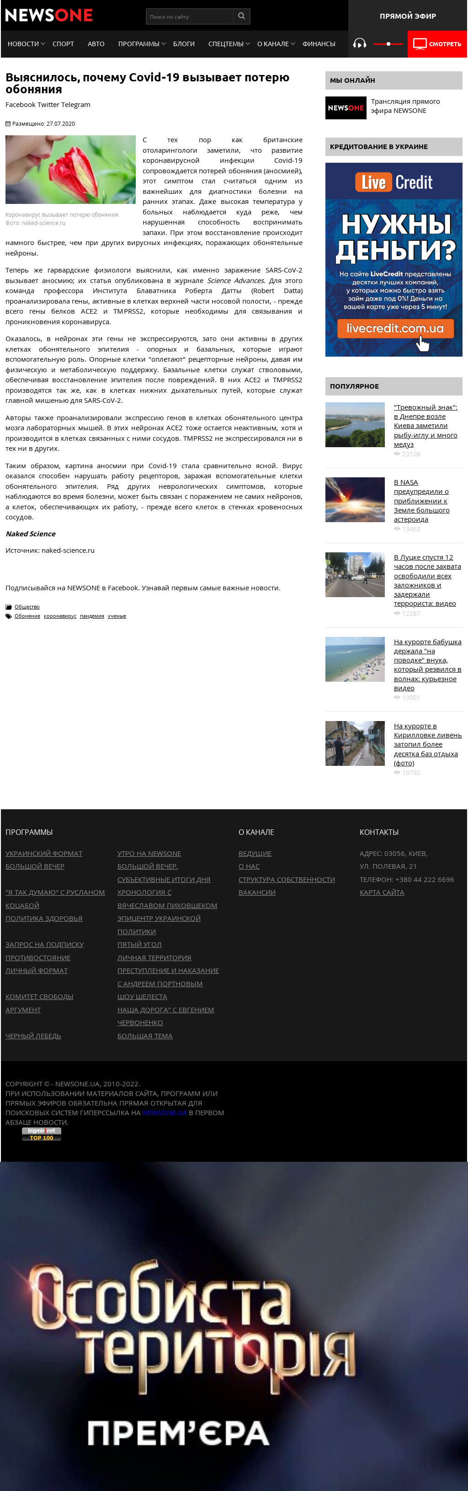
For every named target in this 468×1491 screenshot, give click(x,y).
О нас (249, 866)
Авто (96, 44)
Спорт (63, 44)
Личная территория (154, 957)
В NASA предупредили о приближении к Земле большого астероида (422, 500)
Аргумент (23, 1009)
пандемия (92, 615)
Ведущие (255, 853)
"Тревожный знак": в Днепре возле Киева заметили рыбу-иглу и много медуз (425, 425)
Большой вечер (34, 866)
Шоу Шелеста (142, 996)
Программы (139, 44)
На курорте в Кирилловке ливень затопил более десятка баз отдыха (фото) (428, 744)
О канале (273, 44)
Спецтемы (226, 44)
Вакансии (257, 892)
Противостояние (37, 957)
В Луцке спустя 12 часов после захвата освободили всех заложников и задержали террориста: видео (427, 580)
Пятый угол (139, 944)
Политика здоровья (44, 918)
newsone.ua (165, 1112)
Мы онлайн (352, 80)
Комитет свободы (39, 996)
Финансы (319, 44)
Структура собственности (287, 879)
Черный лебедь (33, 1035)
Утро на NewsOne (149, 853)
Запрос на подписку (44, 944)
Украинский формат (43, 853)
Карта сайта (382, 892)
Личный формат (36, 970)
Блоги (184, 44)
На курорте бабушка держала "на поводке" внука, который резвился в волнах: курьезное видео (428, 664)
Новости (23, 44)
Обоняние (27, 615)
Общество (27, 606)
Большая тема (145, 1035)
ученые (117, 615)
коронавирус (60, 615)
